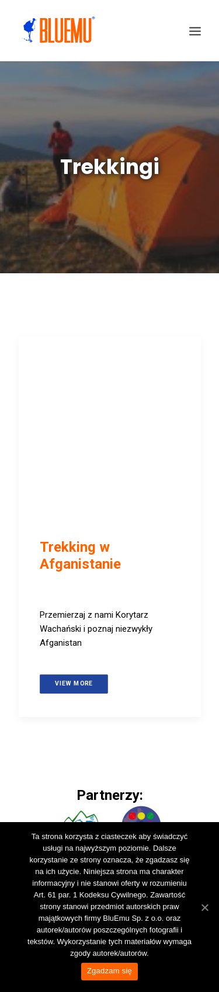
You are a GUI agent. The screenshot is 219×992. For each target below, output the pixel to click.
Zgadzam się (109, 970)
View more (73, 683)
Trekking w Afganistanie (80, 555)
